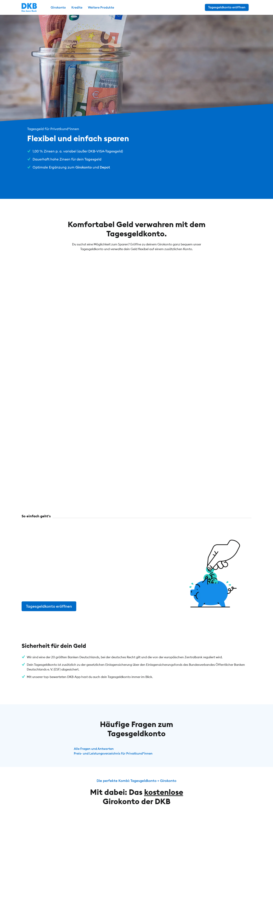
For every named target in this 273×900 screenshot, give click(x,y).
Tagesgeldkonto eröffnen (49, 606)
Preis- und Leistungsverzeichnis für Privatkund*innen (113, 753)
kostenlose (163, 792)
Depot (105, 167)
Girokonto (83, 167)
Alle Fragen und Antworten (94, 749)
